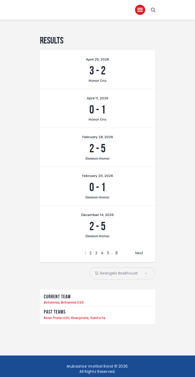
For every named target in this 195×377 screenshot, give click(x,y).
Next (139, 253)
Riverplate (80, 317)
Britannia (51, 302)
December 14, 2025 (97, 214)
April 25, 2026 (97, 59)
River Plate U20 (56, 317)
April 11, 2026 (97, 98)
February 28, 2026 (97, 137)
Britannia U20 (72, 302)
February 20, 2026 (97, 176)
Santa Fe (97, 317)
